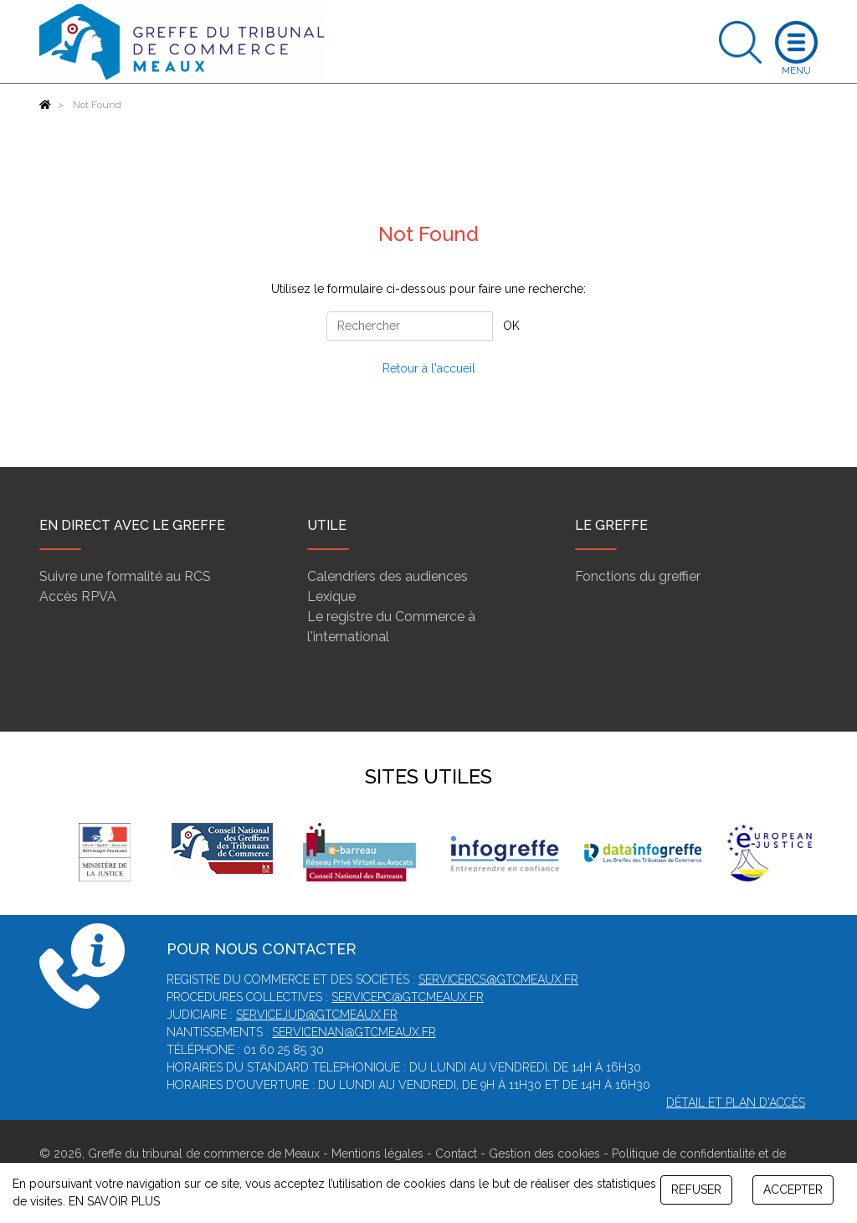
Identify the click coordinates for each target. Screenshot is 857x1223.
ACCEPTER (793, 1189)
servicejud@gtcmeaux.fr (317, 1014)
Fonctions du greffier (637, 576)
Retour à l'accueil (428, 368)
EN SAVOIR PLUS (114, 1201)
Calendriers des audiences (387, 576)
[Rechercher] (409, 326)
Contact (456, 1153)
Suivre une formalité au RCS (125, 576)
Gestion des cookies (544, 1153)
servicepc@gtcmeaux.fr (407, 997)
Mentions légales (377, 1153)
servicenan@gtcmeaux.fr (354, 1032)
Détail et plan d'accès (735, 1102)
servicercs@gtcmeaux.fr (498, 979)
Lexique (331, 596)
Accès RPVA (77, 596)
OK (511, 325)
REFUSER (696, 1189)
